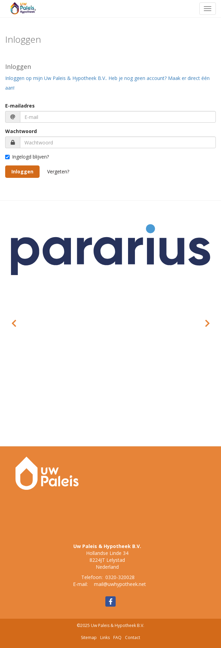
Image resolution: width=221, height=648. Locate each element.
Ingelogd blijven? (27, 156)
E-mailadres (20, 105)
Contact (132, 637)
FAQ (117, 637)
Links (105, 637)
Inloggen (22, 171)
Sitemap (89, 637)
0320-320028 (120, 577)
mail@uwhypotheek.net (120, 584)
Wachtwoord (21, 131)
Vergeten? (58, 171)
